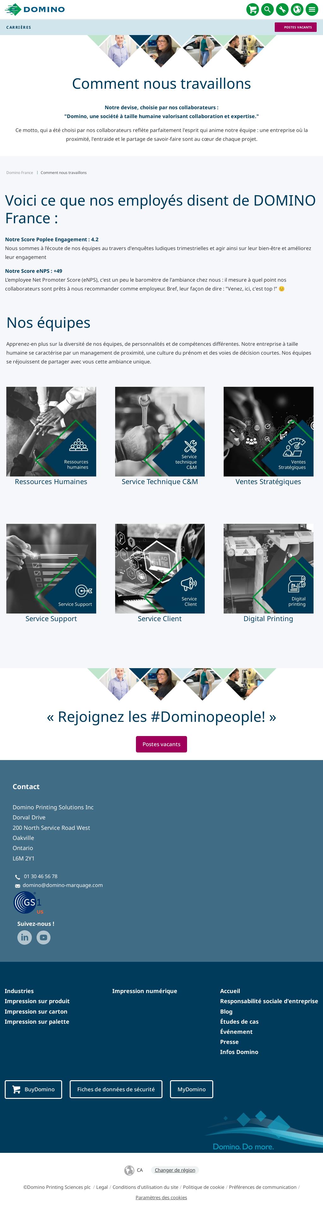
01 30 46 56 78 (40, 876)
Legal (102, 1187)
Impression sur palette (37, 1022)
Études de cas (239, 1022)
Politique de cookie (203, 1187)
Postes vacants (298, 27)
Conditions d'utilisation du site (145, 1187)
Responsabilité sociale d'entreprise (269, 1001)
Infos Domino (239, 1052)
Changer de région (175, 1170)
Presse (229, 1042)
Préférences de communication (263, 1187)
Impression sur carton (36, 1011)
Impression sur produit (37, 1001)
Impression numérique (144, 991)
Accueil (230, 991)
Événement (236, 1032)
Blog (226, 1011)
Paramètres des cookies (161, 1198)
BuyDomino (34, 1090)
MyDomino (197, 1089)
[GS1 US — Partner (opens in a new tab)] (35, 902)
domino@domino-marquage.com (63, 885)
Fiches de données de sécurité (119, 1089)
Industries (19, 991)
